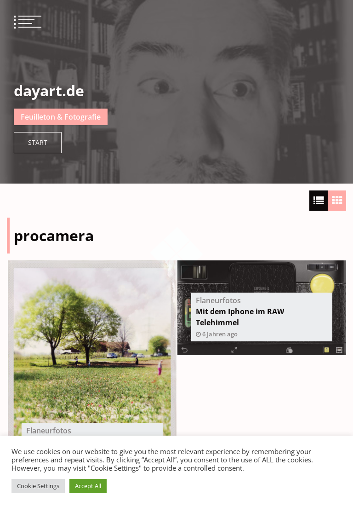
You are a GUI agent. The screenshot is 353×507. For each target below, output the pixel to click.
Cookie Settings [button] (38, 486)
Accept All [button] (88, 486)
